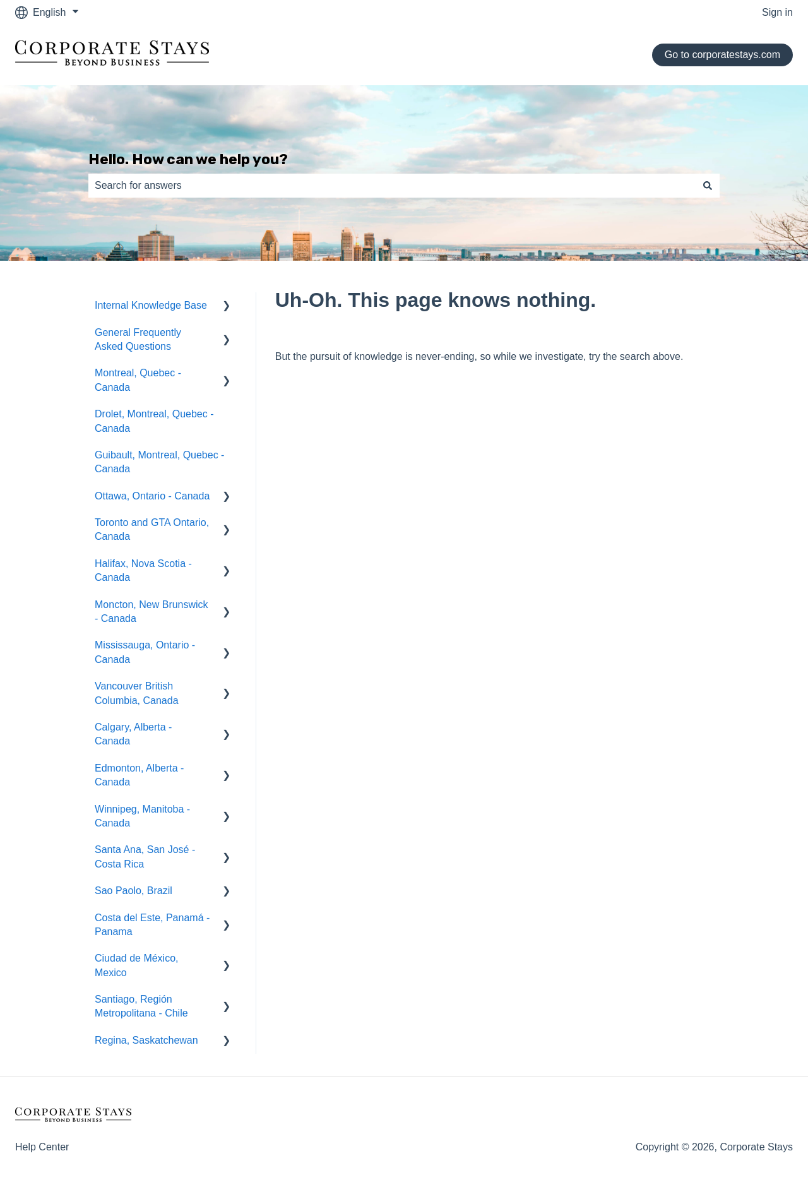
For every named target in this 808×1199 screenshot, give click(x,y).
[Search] (708, 186)
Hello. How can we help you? (188, 159)
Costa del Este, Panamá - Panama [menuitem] (152, 924)
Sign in (777, 12)
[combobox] (392, 186)
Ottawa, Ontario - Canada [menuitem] (152, 496)
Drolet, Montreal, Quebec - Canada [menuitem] (154, 421)
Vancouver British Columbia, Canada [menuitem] (137, 693)
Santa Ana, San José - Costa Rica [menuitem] (145, 856)
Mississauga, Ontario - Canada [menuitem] (145, 652)
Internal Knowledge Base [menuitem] (151, 305)
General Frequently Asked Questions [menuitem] (138, 339)
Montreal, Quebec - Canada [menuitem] (138, 379)
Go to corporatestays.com (722, 54)
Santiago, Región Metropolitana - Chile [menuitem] (141, 1006)
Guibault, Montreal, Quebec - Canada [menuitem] (159, 462)
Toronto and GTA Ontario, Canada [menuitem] (152, 529)
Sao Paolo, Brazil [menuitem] (133, 890)
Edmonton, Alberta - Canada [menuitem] (139, 775)
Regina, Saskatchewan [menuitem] (146, 1040)
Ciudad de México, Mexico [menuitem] (137, 965)
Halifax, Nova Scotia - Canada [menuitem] (143, 570)
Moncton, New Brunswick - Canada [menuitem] (151, 611)
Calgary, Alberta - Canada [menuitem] (133, 734)
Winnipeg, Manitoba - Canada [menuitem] (142, 816)
